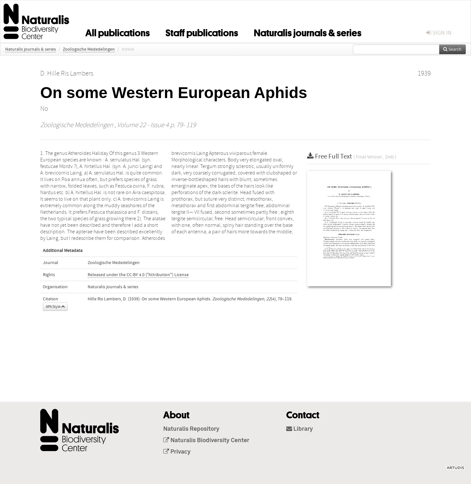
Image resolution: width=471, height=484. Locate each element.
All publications (117, 31)
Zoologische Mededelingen (89, 49)
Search (452, 49)
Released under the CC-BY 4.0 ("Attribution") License (138, 274)
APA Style (55, 306)
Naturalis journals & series (307, 31)
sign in (439, 32)
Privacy (177, 452)
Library (299, 429)
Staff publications (202, 31)
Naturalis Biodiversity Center (206, 440)
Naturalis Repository (191, 429)
